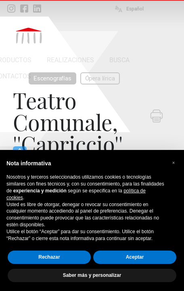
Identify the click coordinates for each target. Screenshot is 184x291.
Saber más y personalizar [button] (92, 275)
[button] (173, 162)
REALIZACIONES (70, 60)
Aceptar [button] (135, 257)
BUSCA (119, 60)
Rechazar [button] (49, 257)
